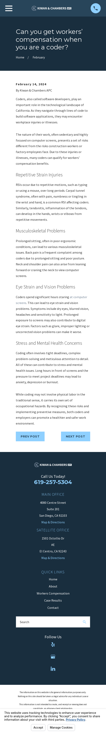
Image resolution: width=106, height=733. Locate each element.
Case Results (53, 600)
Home (53, 579)
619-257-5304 (53, 482)
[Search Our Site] (84, 622)
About (53, 586)
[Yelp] (53, 644)
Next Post (75, 436)
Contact (53, 608)
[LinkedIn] (53, 668)
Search (24, 622)
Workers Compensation (53, 593)
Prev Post (30, 436)
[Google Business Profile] (53, 656)
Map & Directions (53, 558)
